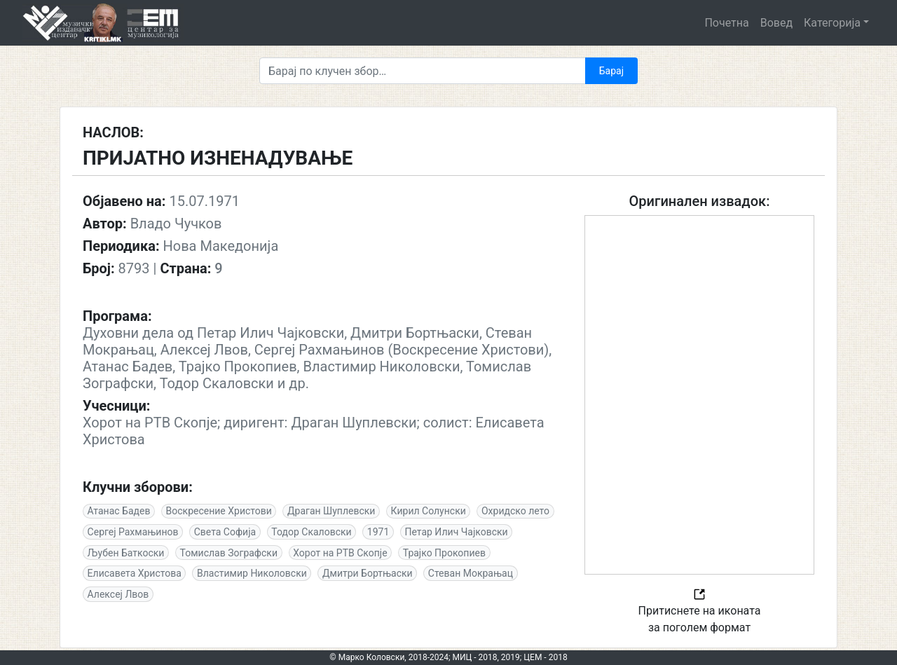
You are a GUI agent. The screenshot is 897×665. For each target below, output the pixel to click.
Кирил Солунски (428, 510)
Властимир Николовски (252, 573)
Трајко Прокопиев (444, 552)
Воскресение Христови (219, 510)
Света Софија (225, 531)
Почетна (726, 22)
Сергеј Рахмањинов (133, 531)
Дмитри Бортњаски (367, 573)
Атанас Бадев (119, 510)
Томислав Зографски (229, 552)
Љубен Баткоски (126, 552)
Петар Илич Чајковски (455, 531)
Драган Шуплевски (331, 510)
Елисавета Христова (135, 573)
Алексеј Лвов (118, 594)
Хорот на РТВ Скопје (340, 552)
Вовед (776, 22)
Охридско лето (515, 510)
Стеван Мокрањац (470, 573)
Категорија (832, 22)
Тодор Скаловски (311, 531)
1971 (378, 531)
